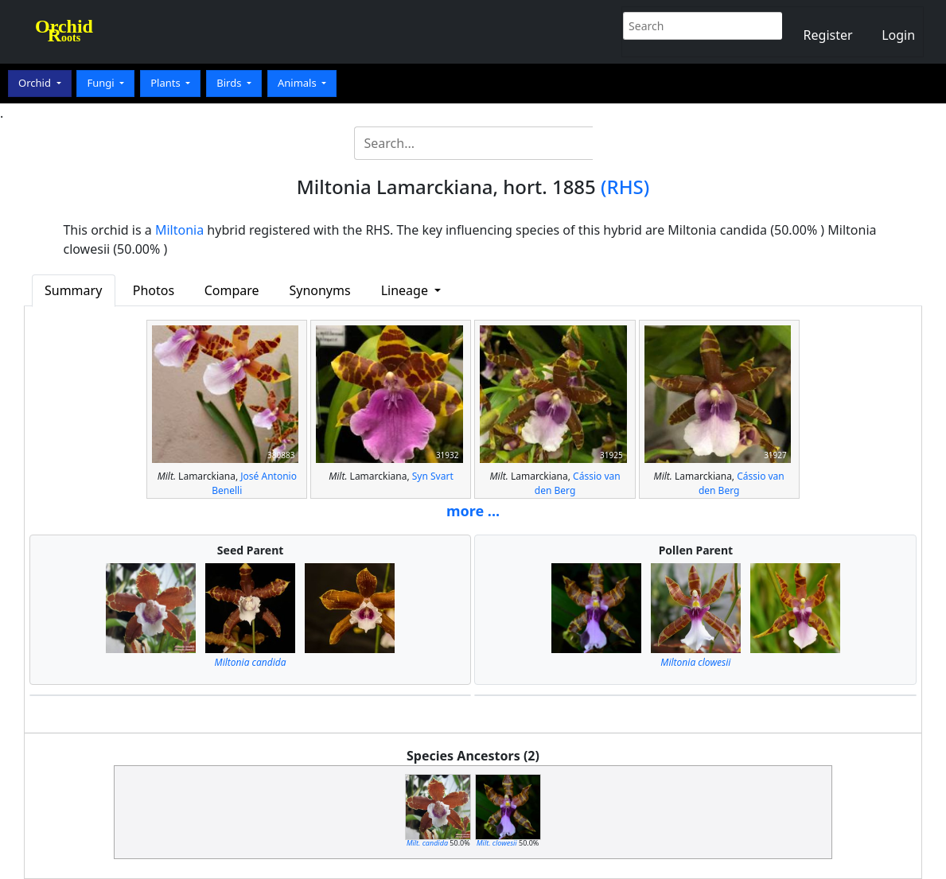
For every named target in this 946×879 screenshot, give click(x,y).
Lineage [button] (406, 290)
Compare (231, 290)
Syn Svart (433, 476)
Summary (73, 290)
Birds (230, 83)
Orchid (35, 83)
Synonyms (319, 290)
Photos (153, 290)
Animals (298, 83)
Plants (166, 83)
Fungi (102, 83)
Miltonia (179, 230)
